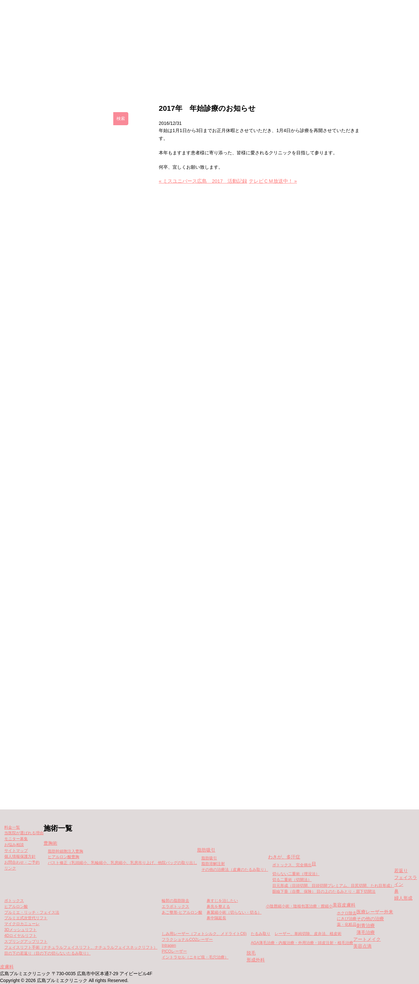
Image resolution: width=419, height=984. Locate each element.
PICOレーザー (174, 951)
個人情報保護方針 (20, 856)
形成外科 (255, 959)
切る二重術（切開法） (292, 879)
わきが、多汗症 (284, 856)
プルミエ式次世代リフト (25, 918)
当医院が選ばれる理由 (24, 833)
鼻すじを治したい (222, 900)
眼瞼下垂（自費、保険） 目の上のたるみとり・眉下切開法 (323, 891)
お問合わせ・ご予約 (22, 862)
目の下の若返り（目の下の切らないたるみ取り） (47, 953)
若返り (401, 870)
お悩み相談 (14, 844)
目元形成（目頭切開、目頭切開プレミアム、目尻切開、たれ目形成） (333, 885)
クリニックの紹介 (98, 75)
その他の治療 (370, 918)
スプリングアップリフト (25, 941)
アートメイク (367, 939)
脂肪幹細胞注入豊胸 (65, 851)
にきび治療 (346, 918)
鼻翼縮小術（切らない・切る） (234, 912)
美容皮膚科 (344, 905)
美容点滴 (362, 946)
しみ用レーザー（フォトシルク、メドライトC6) (204, 933)
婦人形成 (403, 898)
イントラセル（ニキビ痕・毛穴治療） (195, 957)
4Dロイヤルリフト (20, 935)
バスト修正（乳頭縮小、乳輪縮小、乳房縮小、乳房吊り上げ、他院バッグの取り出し (122, 862)
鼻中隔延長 (216, 918)
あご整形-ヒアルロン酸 (182, 912)
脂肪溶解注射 (213, 863)
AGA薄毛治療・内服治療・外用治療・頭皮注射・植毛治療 (302, 943)
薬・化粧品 (346, 924)
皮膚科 (7, 966)
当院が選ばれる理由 (319, 75)
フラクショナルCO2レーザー (187, 939)
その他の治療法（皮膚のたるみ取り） (234, 869)
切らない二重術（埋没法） (295, 874)
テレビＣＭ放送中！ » (273, 181)
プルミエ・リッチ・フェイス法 (31, 912)
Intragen (169, 945)
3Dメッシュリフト (20, 929)
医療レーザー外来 (374, 911)
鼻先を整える (218, 906)
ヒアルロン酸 (16, 906)
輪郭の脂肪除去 (175, 900)
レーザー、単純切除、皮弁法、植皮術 (308, 933)
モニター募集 (255, 75)
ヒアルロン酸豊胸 (63, 857)
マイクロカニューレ (22, 924)
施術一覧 (154, 75)
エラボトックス (175, 906)
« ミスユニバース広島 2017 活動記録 (203, 181)
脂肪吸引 (206, 850)
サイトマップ (16, 850)
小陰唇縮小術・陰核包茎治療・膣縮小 (299, 906)
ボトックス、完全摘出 (292, 865)
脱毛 (251, 953)
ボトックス (14, 900)
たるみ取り (260, 933)
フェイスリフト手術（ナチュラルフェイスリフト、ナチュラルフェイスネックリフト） (80, 947)
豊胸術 (50, 843)
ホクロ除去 (346, 913)
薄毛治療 (365, 932)
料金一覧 (202, 75)
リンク (10, 868)
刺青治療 (365, 925)
